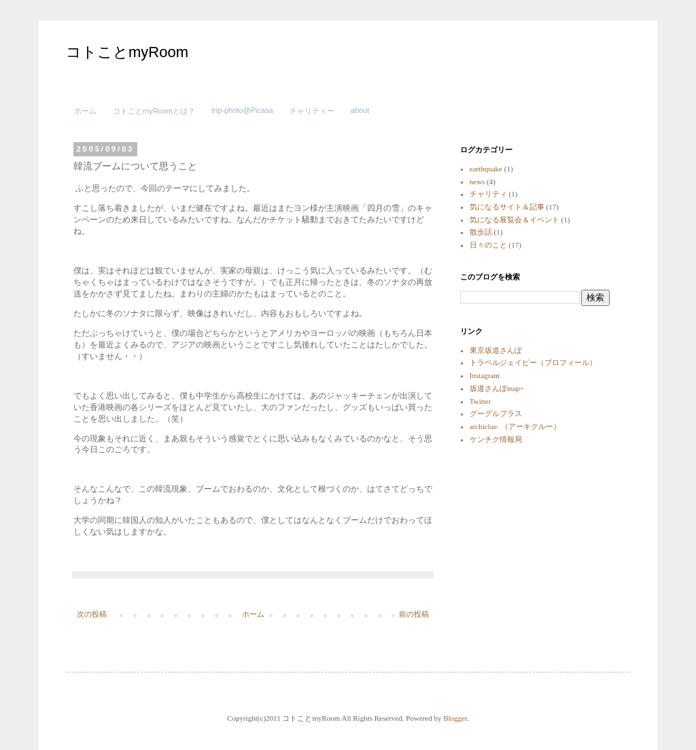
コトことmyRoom (127, 52)
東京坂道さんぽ (496, 350)
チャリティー (312, 111)
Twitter (480, 401)
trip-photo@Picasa (242, 110)
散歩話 (481, 232)
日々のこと (488, 245)
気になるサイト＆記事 (507, 207)
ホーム (85, 111)
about (360, 110)
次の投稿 (92, 614)
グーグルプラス (496, 413)
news (477, 181)
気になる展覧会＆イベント (514, 220)
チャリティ (488, 194)
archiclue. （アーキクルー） (515, 426)
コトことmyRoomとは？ (154, 111)
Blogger (455, 718)
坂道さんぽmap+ (497, 388)
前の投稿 (414, 614)
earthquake (486, 169)
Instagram (485, 375)
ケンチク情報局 (496, 439)
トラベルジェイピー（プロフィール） (533, 362)
